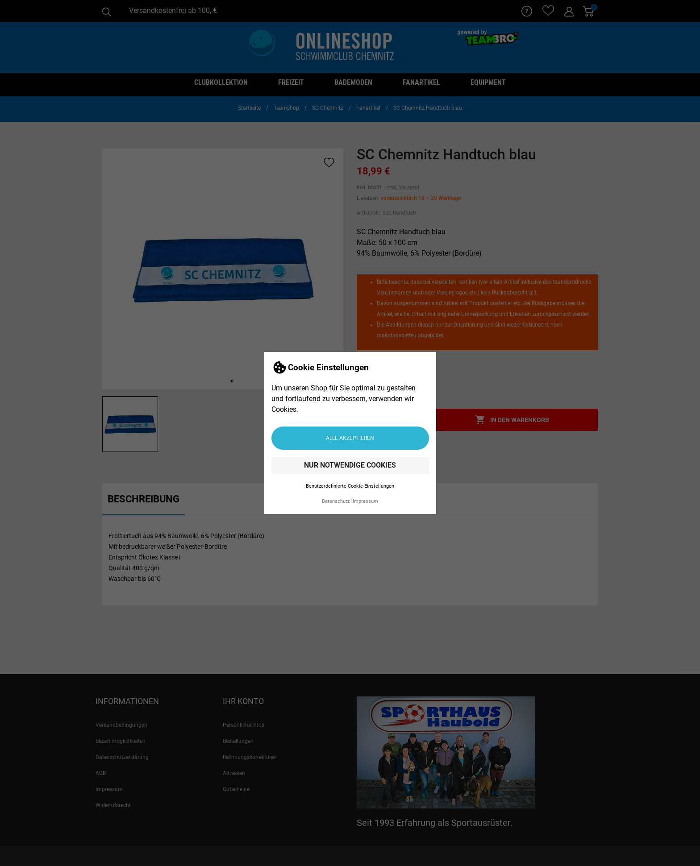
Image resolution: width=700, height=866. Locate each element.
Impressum (365, 501)
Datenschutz (336, 501)
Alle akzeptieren (350, 438)
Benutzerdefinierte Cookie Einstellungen (350, 486)
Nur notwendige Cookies (350, 465)
